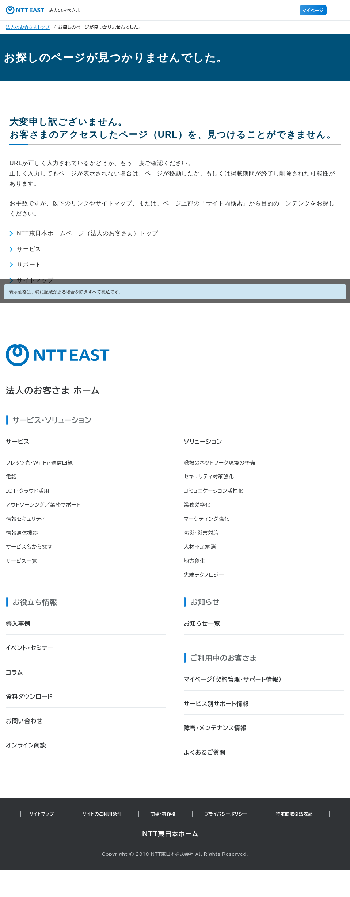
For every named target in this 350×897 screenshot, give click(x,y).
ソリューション (203, 441)
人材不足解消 (200, 546)
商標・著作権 (163, 814)
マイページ (313, 10)
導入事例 (18, 623)
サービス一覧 (21, 561)
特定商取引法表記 (294, 814)
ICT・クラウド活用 (27, 490)
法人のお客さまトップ (28, 27)
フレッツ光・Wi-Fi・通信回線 (39, 462)
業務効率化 (197, 504)
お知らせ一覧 (202, 623)
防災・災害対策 (201, 532)
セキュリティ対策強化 (209, 476)
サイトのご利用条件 (102, 814)
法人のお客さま (43, 10)
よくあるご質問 (204, 752)
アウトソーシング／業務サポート (43, 504)
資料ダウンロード (29, 696)
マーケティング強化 (206, 519)
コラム (14, 672)
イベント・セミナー (30, 648)
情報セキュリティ (25, 519)
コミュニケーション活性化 (213, 490)
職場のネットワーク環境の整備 (219, 462)
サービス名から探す (29, 546)
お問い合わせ (24, 721)
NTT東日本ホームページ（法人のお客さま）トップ (87, 233)
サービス (29, 249)
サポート (29, 265)
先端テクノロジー (204, 574)
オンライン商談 (26, 745)
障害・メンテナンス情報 (215, 728)
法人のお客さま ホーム (53, 390)
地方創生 (194, 561)
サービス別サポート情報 (216, 704)
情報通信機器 (22, 532)
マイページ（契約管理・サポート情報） (233, 679)
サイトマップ (41, 814)
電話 (11, 476)
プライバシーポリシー (225, 814)
